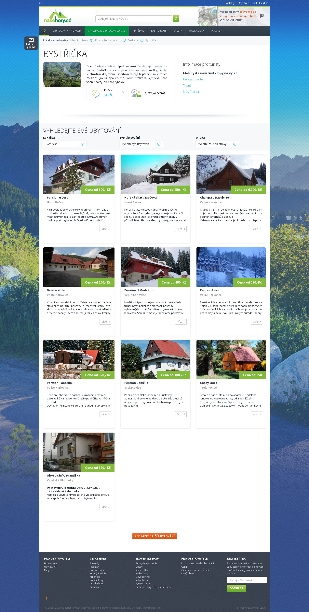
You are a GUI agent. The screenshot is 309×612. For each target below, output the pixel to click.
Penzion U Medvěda (138, 290)
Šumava (94, 587)
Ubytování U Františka (63, 475)
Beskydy (94, 563)
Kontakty (230, 3)
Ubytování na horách (67, 30)
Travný (187, 85)
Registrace (244, 3)
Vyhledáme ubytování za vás (106, 30)
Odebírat (237, 588)
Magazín (216, 30)
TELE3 (262, 607)
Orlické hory (96, 583)
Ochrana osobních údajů (195, 570)
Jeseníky (94, 566)
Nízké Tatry (142, 573)
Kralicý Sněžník (98, 573)
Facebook (47, 598)
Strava (200, 137)
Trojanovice (132, 387)
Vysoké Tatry (143, 583)
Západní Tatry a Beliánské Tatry (153, 587)
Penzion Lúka (209, 290)
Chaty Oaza (208, 383)
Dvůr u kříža (56, 290)
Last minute (159, 30)
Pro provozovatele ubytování (197, 563)
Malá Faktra (142, 570)
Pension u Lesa (57, 197)
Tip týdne (138, 30)
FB (98, 11)
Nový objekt (188, 573)
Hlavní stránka (42, 30)
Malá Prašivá (191, 91)
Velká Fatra (142, 580)
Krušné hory (96, 580)
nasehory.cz (50, 9)
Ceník (184, 566)
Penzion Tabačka (59, 383)
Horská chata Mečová (140, 197)
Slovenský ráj (143, 576)
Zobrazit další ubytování (154, 536)
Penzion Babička (136, 383)
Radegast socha (193, 79)
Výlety (178, 30)
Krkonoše (95, 576)
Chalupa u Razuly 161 (215, 197)
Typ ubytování (129, 137)
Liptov (139, 566)
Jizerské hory (97, 570)
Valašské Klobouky (60, 480)
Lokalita (49, 137)
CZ (40, 3)
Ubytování (50, 566)
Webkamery (196, 30)
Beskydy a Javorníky (146, 563)
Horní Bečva (55, 202)
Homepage (50, 563)
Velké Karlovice (211, 202)
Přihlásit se (262, 3)
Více (104, 229)
